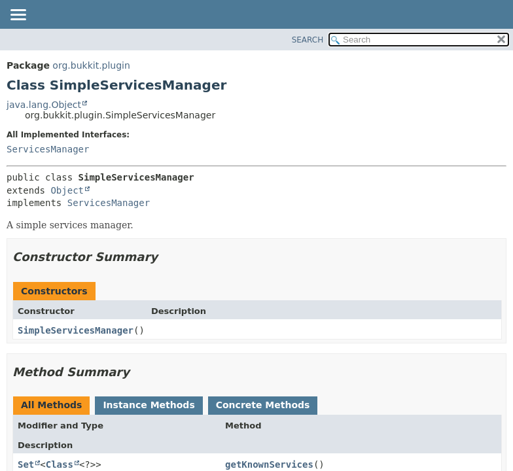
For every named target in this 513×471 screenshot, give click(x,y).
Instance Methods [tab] (148, 405)
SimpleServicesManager (75, 330)
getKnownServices (269, 464)
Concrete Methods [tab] (263, 405)
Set (26, 464)
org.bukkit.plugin (91, 65)
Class (59, 464)
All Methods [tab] (51, 405)
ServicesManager (48, 149)
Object (67, 190)
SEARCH (308, 39)
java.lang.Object (44, 104)
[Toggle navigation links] (18, 16)
